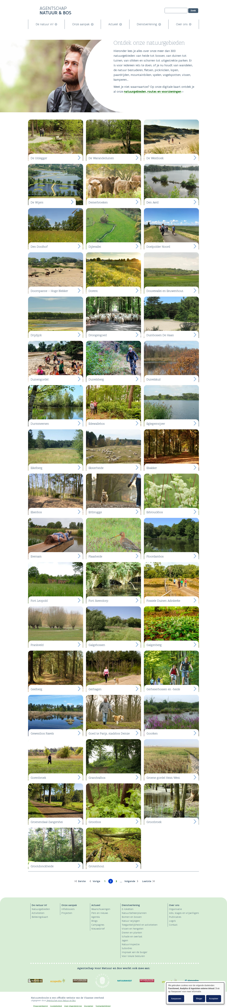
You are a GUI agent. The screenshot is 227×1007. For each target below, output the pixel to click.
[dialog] (195, 993)
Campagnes (97, 924)
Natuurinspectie (131, 944)
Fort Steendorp (98, 601)
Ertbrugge (95, 512)
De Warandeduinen (101, 158)
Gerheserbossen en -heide (163, 689)
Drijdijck (36, 335)
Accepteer (213, 998)
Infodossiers (68, 909)
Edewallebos (97, 424)
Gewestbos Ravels (42, 733)
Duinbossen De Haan (160, 335)
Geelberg (36, 689)
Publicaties (175, 916)
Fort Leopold (39, 601)
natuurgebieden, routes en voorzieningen (152, 91)
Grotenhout (96, 866)
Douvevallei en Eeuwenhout (165, 291)
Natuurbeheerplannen (134, 913)
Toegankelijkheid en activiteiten (139, 924)
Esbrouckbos (155, 512)
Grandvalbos (97, 778)
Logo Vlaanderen (160, 999)
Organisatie (175, 909)
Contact (173, 924)
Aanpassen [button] (176, 998)
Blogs (94, 920)
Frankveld (37, 645)
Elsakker (152, 468)
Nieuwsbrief (98, 928)
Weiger (199, 998)
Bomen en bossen (132, 916)
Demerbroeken (98, 202)
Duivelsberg (96, 379)
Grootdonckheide (42, 866)
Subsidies (127, 948)
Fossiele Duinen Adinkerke (163, 601)
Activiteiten (38, 913)
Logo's (172, 920)
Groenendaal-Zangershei (47, 822)
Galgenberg (154, 645)
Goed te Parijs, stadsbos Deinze (109, 733)
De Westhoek (155, 158)
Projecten (66, 913)
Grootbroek (154, 822)
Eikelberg (36, 468)
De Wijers (37, 202)
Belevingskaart (40, 916)
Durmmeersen (40, 424)
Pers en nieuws (99, 913)
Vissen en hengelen (132, 928)
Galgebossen (97, 645)
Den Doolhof (39, 247)
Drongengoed (98, 335)
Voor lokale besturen (133, 956)
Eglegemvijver (156, 424)
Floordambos (155, 556)
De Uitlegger (39, 158)
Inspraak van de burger (134, 952)
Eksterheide (96, 468)
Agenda (95, 916)
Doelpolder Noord (158, 247)
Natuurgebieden (41, 909)
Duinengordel (39, 379)
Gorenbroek (38, 778)
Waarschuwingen (100, 909)
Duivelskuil (154, 379)
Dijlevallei (95, 247)
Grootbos (95, 822)
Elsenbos (36, 512)
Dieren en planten (132, 932)
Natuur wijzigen (131, 920)
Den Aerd (153, 202)
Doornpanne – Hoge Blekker (49, 291)
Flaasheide (95, 556)
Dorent (93, 291)
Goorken (152, 733)
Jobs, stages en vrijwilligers (184, 913)
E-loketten (127, 909)
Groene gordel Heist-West (163, 778)
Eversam (36, 556)
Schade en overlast (132, 936)
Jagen (125, 940)
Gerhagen (95, 689)
